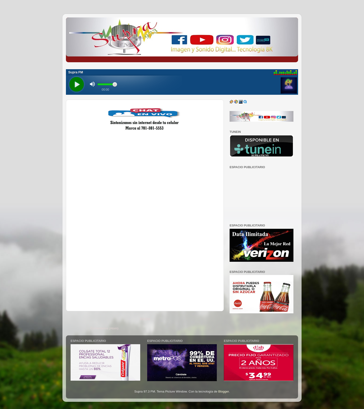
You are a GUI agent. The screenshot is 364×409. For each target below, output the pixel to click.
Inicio (145, 318)
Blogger (223, 391)
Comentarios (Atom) (105, 328)
